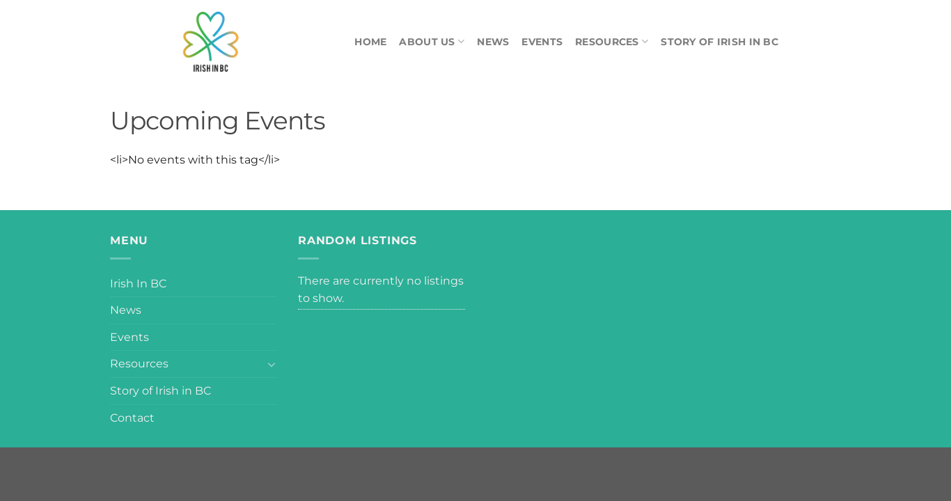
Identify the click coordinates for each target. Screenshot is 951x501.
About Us (431, 41)
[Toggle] (271, 364)
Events (542, 41)
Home (370, 41)
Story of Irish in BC (719, 41)
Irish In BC (138, 283)
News (493, 41)
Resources (611, 41)
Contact (132, 417)
